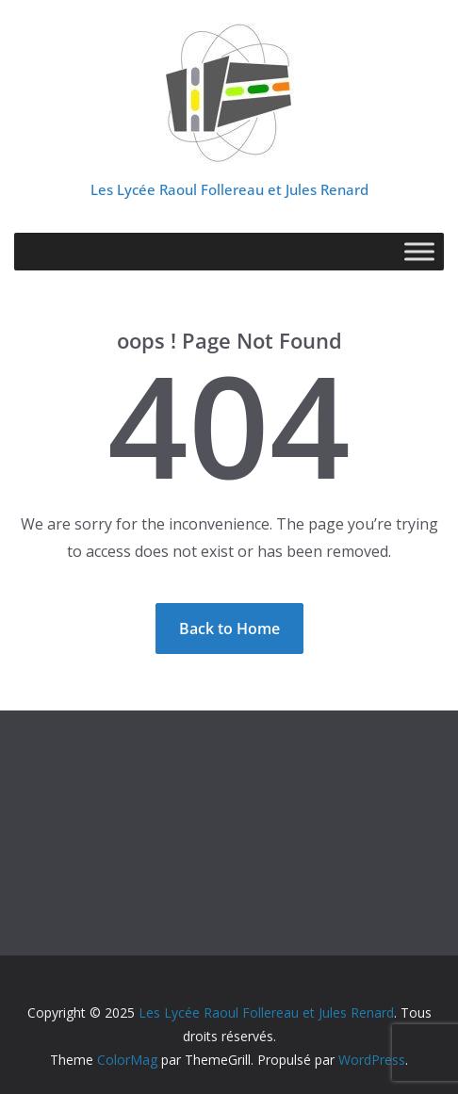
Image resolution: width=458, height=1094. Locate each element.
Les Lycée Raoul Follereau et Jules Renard (229, 189)
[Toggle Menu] (419, 251)
